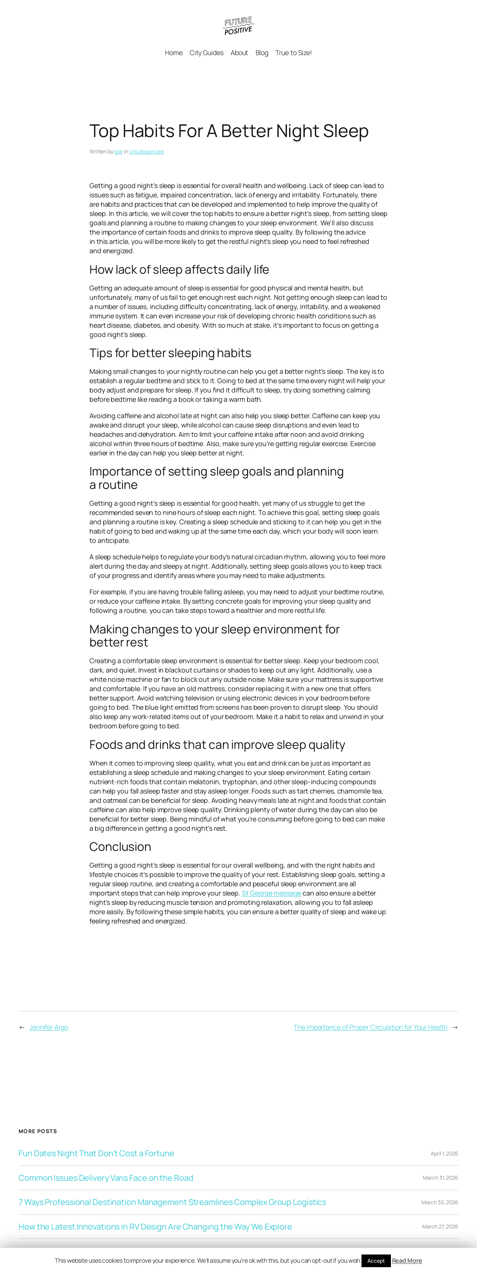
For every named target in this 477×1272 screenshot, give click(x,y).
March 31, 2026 (440, 1177)
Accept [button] (376, 1260)
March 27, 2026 (440, 1226)
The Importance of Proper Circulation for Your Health (371, 1027)
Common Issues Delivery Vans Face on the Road (106, 1177)
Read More (407, 1260)
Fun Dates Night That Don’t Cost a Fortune (96, 1153)
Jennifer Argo (48, 1027)
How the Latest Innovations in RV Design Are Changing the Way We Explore (155, 1226)
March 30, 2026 (439, 1202)
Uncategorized (146, 151)
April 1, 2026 (444, 1153)
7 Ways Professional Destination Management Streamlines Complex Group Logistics (172, 1202)
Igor (118, 151)
